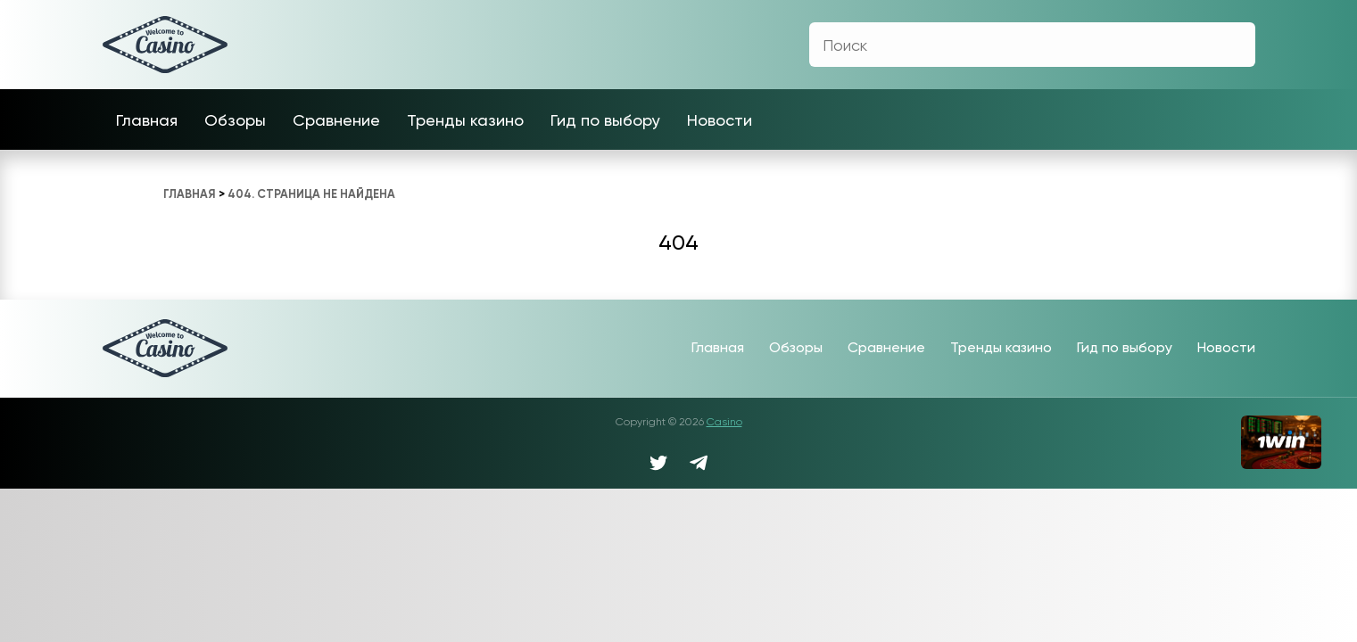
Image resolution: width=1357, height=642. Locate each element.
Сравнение (336, 120)
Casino (724, 422)
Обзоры (235, 120)
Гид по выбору (605, 120)
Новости (719, 120)
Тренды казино (465, 120)
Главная (147, 120)
